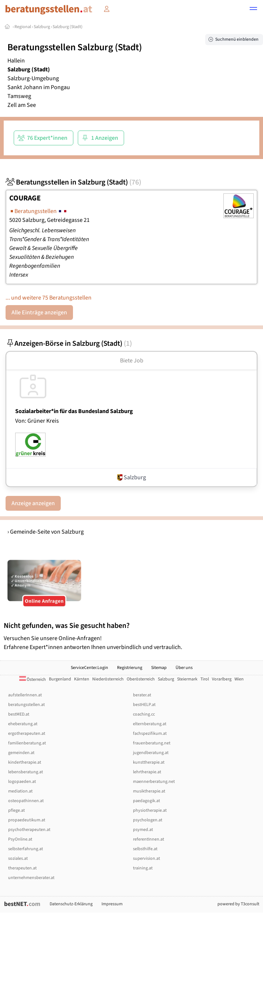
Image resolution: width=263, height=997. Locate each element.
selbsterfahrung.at (25, 849)
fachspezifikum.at (150, 733)
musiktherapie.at (149, 791)
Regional (22, 27)
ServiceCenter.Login (89, 668)
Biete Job (131, 360)
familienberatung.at (27, 743)
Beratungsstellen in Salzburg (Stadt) (73, 182)
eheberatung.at (22, 724)
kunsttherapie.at (148, 762)
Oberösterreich (141, 679)
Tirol (204, 679)
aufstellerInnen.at (25, 695)
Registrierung (129, 668)
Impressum (112, 904)
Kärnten (81, 679)
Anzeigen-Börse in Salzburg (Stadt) (69, 343)
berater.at (142, 695)
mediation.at (20, 791)
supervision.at (146, 858)
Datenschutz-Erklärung (71, 904)
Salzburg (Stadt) (68, 27)
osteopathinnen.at (26, 801)
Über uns (184, 668)
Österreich (32, 679)
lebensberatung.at (25, 772)
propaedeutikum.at (26, 820)
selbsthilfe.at (145, 849)
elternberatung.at (149, 724)
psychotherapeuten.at (29, 830)
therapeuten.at (22, 868)
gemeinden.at (21, 753)
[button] (253, 9)
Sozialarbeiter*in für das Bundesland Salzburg (74, 411)
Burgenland (60, 679)
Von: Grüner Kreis (37, 421)
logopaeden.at (22, 781)
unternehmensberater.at (31, 878)
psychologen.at (147, 820)
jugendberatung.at (151, 753)
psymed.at (143, 830)
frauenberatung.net (151, 743)
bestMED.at (18, 714)
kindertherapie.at (24, 762)
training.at (143, 868)
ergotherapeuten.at (26, 733)
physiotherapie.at (150, 810)
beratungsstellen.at (26, 705)
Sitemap (159, 668)
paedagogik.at (146, 801)
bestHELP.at (144, 705)
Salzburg (42, 27)
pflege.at (16, 810)
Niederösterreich (108, 679)
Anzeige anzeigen (33, 503)
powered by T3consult (238, 904)
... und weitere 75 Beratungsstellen (48, 298)
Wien (239, 679)
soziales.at (18, 858)
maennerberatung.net (154, 781)
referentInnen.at (148, 839)
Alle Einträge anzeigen (39, 312)
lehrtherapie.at (147, 772)
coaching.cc (144, 714)
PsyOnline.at (20, 839)
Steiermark (187, 679)
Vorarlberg (222, 679)
